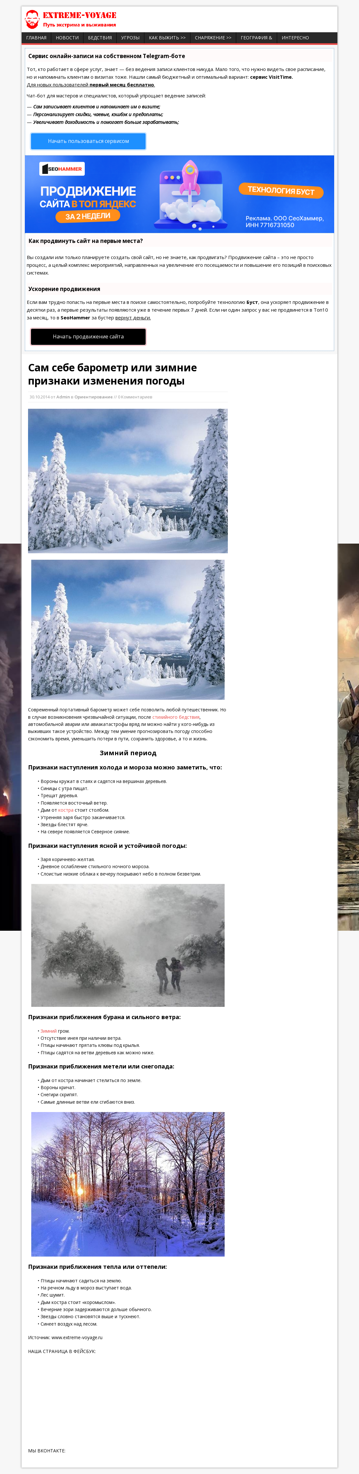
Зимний (49, 1031)
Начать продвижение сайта (88, 336)
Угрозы (130, 38)
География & (256, 38)
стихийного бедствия (175, 717)
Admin (63, 397)
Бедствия (100, 38)
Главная (36, 38)
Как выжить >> (167, 38)
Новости (67, 38)
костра (65, 810)
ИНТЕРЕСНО (295, 38)
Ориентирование (93, 397)
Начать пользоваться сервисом (88, 141)
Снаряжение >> (213, 38)
